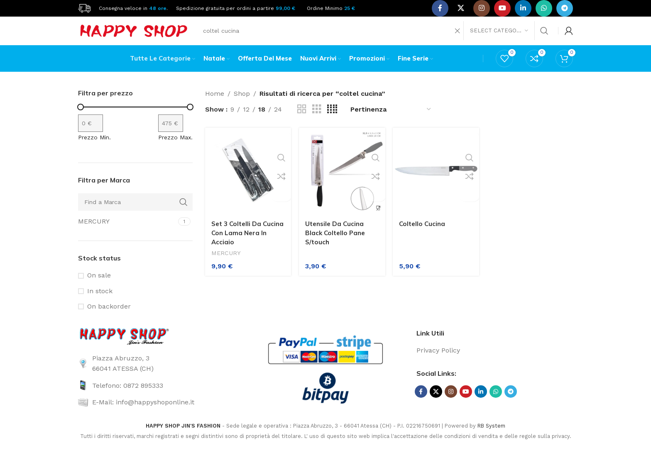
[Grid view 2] (301, 120)
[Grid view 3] (316, 120)
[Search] (375, 35)
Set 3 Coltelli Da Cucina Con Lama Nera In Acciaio (239, 240)
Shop (242, 105)
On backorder (109, 317)
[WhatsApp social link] (544, 8)
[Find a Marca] (135, 212)
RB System (491, 437)
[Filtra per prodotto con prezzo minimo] (90, 134)
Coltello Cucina (425, 231)
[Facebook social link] (440, 8)
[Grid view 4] (332, 120)
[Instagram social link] (481, 8)
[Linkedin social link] (523, 8)
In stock (100, 302)
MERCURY (226, 261)
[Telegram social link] (564, 8)
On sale (99, 286)
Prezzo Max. (175, 148)
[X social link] (461, 8)
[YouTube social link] (502, 8)
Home (214, 105)
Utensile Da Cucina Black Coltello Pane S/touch (337, 240)
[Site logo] (84, 8)
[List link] (156, 374)
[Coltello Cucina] (436, 180)
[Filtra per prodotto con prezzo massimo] (170, 134)
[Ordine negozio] (391, 120)
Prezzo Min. (94, 148)
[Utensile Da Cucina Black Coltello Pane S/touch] (341, 180)
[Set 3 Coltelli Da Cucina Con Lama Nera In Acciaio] (246, 180)
